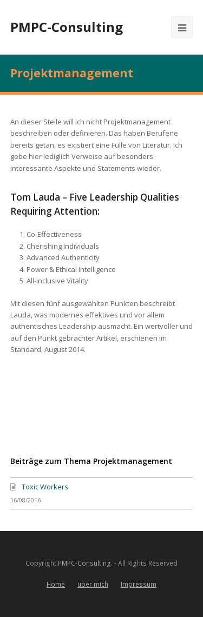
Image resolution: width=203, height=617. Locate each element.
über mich (92, 584)
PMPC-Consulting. (85, 563)
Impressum (138, 584)
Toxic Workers (45, 487)
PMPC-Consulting (66, 27)
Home (56, 584)
